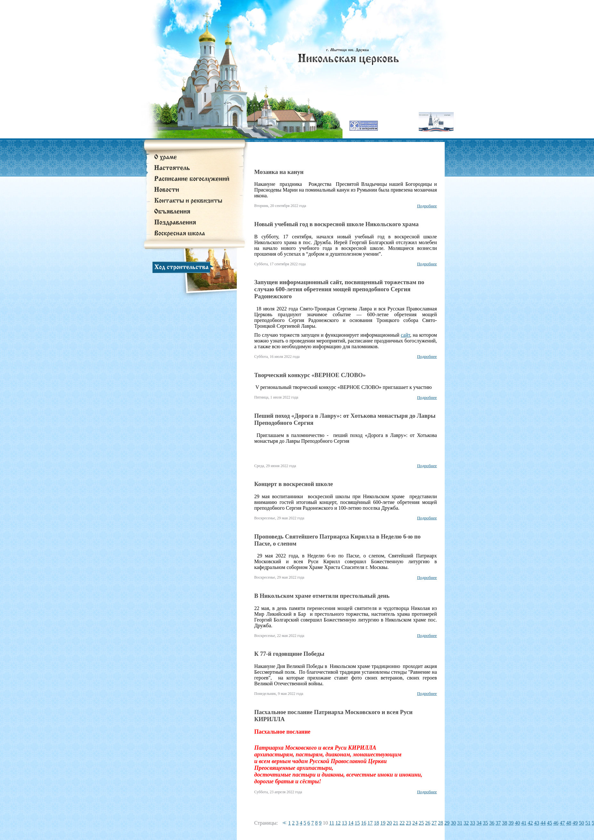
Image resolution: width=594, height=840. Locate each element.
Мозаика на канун (279, 172)
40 (517, 823)
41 (523, 823)
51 (587, 823)
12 (338, 823)
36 (491, 823)
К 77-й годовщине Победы (289, 653)
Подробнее (427, 205)
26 (427, 823)
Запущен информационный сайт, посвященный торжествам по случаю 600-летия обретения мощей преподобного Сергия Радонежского (339, 289)
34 (479, 823)
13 (344, 823)
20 (389, 823)
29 (447, 823)
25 (421, 823)
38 (504, 823)
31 (459, 823)
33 (472, 823)
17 (370, 823)
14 (350, 823)
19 (382, 823)
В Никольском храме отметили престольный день (322, 595)
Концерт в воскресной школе (293, 484)
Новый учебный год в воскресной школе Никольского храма (336, 224)
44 (543, 823)
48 (568, 823)
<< (283, 823)
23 (408, 823)
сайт (405, 335)
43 (536, 823)
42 (530, 823)
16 (363, 823)
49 (575, 823)
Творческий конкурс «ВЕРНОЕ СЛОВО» (310, 375)
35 (485, 823)
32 (466, 823)
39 (511, 823)
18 (376, 823)
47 (562, 823)
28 (440, 823)
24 (414, 823)
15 (357, 823)
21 (395, 823)
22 (402, 823)
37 (498, 823)
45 (549, 823)
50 (581, 823)
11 (331, 823)
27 (434, 823)
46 (555, 823)
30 (453, 823)
